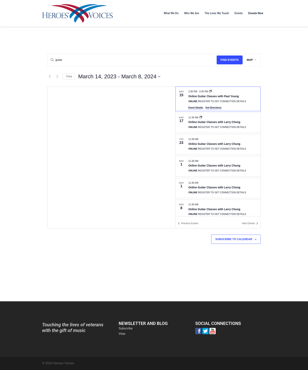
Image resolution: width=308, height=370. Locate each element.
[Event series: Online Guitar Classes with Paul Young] (210, 91)
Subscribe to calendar (233, 239)
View (122, 334)
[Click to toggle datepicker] (119, 76)
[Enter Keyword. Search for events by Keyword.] (131, 60)
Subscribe (126, 328)
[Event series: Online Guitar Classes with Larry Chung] (200, 117)
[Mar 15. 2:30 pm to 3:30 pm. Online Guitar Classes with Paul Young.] (218, 99)
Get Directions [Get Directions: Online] (213, 107)
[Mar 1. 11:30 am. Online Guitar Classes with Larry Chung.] (218, 166)
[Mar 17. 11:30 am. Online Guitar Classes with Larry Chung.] (218, 123)
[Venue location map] (111, 157)
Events (239, 13)
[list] (218, 151)
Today (69, 76)
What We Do (171, 13)
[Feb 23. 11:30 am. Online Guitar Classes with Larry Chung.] (218, 144)
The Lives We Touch (216, 13)
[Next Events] (57, 76)
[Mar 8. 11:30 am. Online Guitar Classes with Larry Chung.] (218, 210)
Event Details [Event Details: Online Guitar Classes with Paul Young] (195, 107)
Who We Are (191, 13)
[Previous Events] (49, 76)
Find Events (228, 59)
